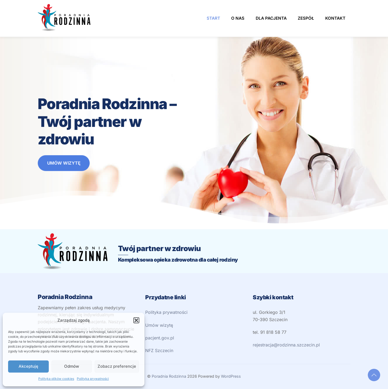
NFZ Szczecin (159, 350)
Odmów (71, 366)
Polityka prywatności (93, 379)
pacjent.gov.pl (159, 338)
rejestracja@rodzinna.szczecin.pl (286, 345)
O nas (237, 18)
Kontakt (335, 18)
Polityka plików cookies (56, 379)
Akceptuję (28, 366)
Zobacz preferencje (117, 366)
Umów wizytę (159, 325)
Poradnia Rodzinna (169, 376)
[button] (136, 320)
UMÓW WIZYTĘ (64, 163)
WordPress (231, 376)
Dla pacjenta (271, 18)
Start (213, 18)
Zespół (306, 18)
